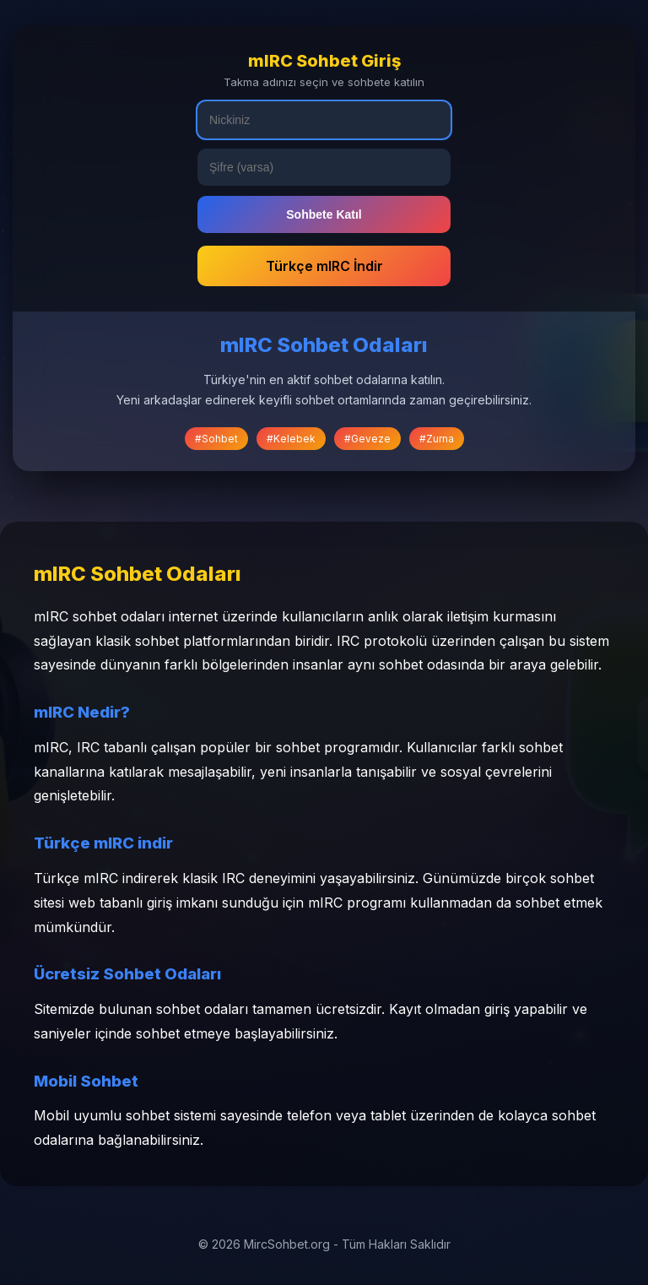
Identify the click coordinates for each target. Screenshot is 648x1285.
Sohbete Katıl (323, 214)
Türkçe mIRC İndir (324, 266)
